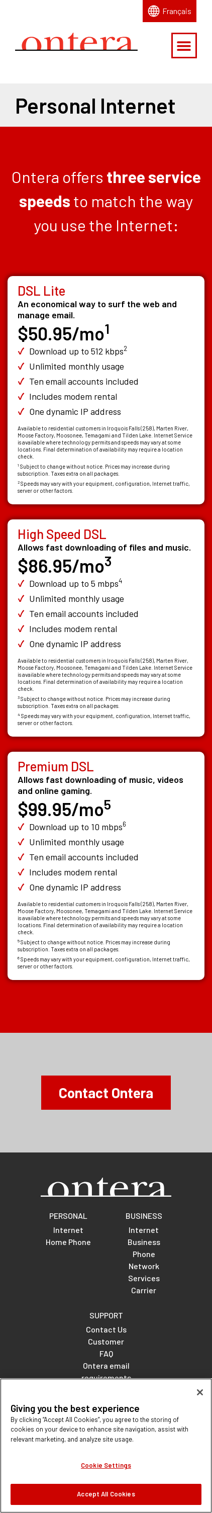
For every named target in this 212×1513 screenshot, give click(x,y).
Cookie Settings (106, 1472)
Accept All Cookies (106, 1500)
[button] (184, 45)
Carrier (143, 1290)
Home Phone (68, 1242)
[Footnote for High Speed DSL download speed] (121, 583)
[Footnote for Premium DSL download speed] (124, 826)
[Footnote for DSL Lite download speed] (125, 351)
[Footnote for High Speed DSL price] (108, 565)
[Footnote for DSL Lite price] (107, 333)
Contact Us (106, 1329)
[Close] (200, 1399)
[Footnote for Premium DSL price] (107, 809)
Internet (68, 1229)
